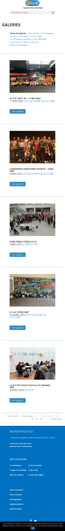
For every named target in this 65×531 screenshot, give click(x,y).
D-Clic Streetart (19, 312)
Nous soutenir (16, 494)
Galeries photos (16, 504)
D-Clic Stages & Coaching (21, 39)
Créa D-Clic (34, 42)
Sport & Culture (16, 475)
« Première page (27, 416)
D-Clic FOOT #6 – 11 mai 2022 (25, 98)
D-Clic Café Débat (39, 39)
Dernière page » (56, 419)
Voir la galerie (17, 111)
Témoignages (15, 499)
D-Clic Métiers (23, 36)
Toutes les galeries (18, 33)
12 (57, 416)
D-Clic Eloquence (47, 33)
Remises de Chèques (19, 45)
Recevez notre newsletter (21, 446)
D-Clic (13, 36)
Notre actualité (16, 490)
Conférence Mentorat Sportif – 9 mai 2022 (31, 170)
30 (37, 419)
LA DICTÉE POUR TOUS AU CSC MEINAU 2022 (30, 386)
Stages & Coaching (18, 470)
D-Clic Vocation (36, 36)
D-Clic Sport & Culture (19, 42)
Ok (33, 528)
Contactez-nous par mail (20, 443)
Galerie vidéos (16, 509)
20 (33, 419)
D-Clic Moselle (33, 33)
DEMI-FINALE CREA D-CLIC (23, 241)
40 (41, 419)
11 (53, 416)
